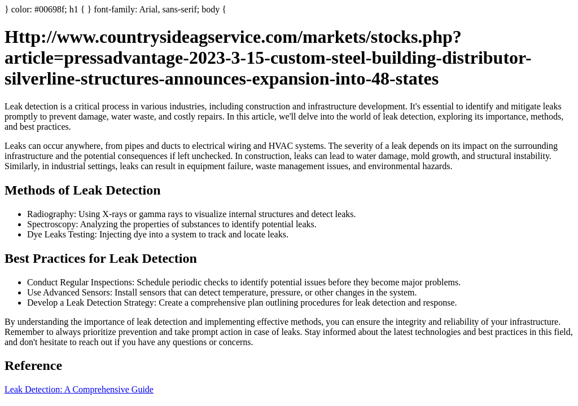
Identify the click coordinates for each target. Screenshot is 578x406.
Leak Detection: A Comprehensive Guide (79, 389)
